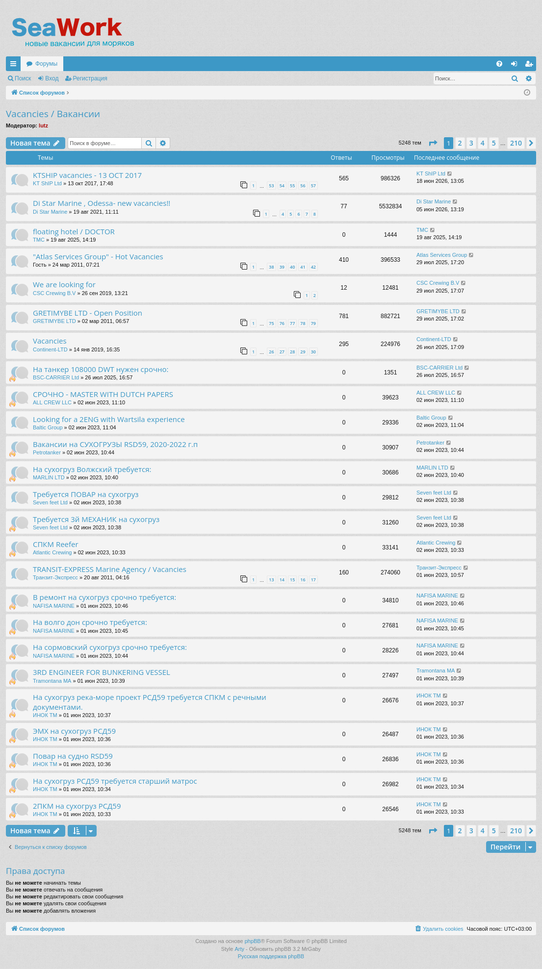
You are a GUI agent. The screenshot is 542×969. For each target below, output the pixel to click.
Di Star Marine (50, 212)
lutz (43, 125)
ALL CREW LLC (52, 402)
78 (302, 323)
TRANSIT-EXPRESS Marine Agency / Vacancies (109, 569)
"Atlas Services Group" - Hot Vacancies (98, 256)
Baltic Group (48, 427)
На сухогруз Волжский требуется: (92, 469)
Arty (239, 949)
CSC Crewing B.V (54, 293)
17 (313, 579)
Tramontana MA (52, 681)
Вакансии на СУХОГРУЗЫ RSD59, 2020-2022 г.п (115, 444)
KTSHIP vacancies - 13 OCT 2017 (87, 175)
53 (271, 185)
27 (282, 351)
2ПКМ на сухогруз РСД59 (77, 806)
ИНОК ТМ (45, 715)
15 (292, 579)
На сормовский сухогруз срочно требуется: (110, 647)
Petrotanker (47, 452)
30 (313, 351)
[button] (432, 143)
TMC (39, 240)
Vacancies (50, 341)
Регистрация (90, 78)
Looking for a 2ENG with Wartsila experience (109, 419)
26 (271, 351)
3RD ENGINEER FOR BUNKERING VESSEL (101, 672)
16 (302, 579)
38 (271, 267)
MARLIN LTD (49, 477)
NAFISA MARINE (54, 606)
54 (282, 185)
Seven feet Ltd (50, 502)
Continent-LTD (50, 349)
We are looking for (64, 284)
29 (302, 351)
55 (292, 185)
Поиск (23, 78)
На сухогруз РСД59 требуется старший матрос (115, 781)
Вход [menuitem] (516, 65)
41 (302, 267)
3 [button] (471, 143)
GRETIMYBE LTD (54, 321)
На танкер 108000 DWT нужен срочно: (100, 369)
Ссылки (15, 65)
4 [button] (483, 143)
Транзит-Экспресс (55, 577)
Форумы (46, 63)
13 (271, 579)
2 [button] (460, 143)
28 (292, 351)
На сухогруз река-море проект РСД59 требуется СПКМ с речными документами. (149, 701)
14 (282, 579)
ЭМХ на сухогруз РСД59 (74, 731)
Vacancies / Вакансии (53, 113)
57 (313, 185)
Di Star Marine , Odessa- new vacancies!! (101, 203)
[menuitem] (499, 63)
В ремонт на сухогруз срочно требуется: (104, 597)
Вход (51, 78)
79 (313, 323)
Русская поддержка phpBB (271, 956)
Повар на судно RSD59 (73, 756)
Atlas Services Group (441, 255)
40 (292, 267)
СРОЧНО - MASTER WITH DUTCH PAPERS (103, 394)
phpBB (253, 941)
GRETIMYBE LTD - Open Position (87, 313)
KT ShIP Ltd (47, 183)
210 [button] (516, 143)
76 (282, 323)
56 (302, 185)
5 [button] (494, 143)
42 (313, 267)
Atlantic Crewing (52, 552)
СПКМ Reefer (55, 544)
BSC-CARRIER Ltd (56, 377)
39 (282, 267)
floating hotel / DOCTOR (74, 231)
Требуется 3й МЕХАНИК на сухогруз (96, 519)
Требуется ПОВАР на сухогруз (86, 494)
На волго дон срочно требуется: (90, 622)
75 (271, 323)
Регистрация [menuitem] (530, 65)
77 (292, 323)
